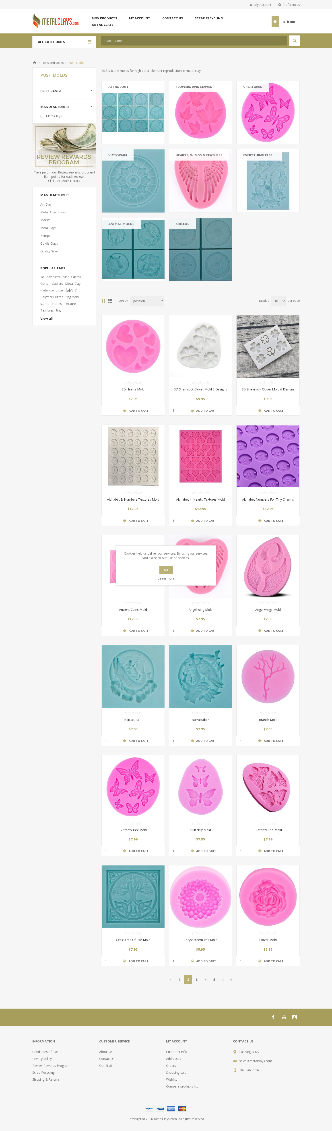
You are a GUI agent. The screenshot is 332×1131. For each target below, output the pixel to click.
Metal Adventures (53, 212)
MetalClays (54, 116)
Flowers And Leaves (194, 86)
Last (231, 979)
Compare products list (182, 1086)
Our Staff (105, 1065)
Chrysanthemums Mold (200, 940)
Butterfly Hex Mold (133, 830)
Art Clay (46, 204)
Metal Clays (102, 25)
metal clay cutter (51, 290)
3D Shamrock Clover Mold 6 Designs (268, 389)
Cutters (57, 283)
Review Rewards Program (51, 1065)
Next (223, 979)
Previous (171, 979)
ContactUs (106, 1059)
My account (139, 18)
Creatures (252, 86)
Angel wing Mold (200, 609)
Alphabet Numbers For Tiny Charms (268, 499)
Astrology (118, 86)
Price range (51, 91)
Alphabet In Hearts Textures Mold (200, 499)
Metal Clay (72, 283)
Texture (70, 303)
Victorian (117, 155)
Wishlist (171, 1079)
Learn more (166, 578)
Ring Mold (72, 297)
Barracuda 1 (133, 720)
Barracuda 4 (200, 720)
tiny (58, 310)
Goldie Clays (49, 243)
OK (166, 570)
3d (42, 277)
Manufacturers (55, 106)
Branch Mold (268, 720)
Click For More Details (64, 181)
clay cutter (53, 277)
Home (34, 62)
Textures (47, 310)
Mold (72, 290)
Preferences (291, 4)
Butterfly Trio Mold (268, 830)
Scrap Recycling (209, 18)
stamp (44, 303)
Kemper (46, 235)
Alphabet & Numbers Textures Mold (133, 499)
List (110, 301)
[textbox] (194, 40)
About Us (106, 1052)
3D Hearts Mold (133, 389)
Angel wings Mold (268, 609)
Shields (182, 223)
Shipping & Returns (46, 1079)
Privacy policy (42, 1059)
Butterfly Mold (200, 830)
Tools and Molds (52, 63)
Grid (103, 301)
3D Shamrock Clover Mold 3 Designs (200, 389)
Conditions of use (45, 1052)
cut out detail (72, 277)
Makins (45, 220)
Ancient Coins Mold (133, 609)
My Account (262, 4)
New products (104, 18)
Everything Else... (259, 155)
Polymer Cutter (51, 297)
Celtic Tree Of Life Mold (133, 940)
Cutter (45, 283)
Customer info (176, 1052)
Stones (57, 303)
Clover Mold (268, 940)
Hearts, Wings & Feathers (199, 155)
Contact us (172, 18)
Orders (171, 1065)
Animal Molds (121, 223)
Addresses (173, 1059)
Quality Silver (49, 251)
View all (46, 318)
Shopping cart (176, 1072)
